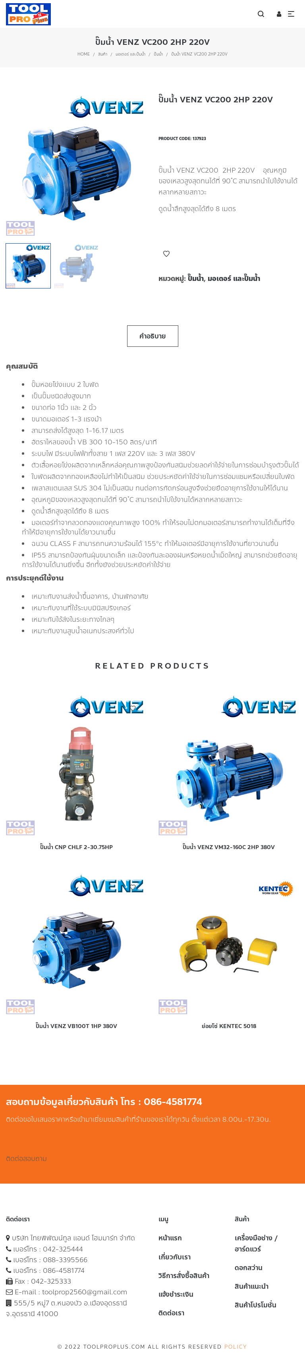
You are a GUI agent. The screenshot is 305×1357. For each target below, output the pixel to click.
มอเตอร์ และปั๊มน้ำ (130, 54)
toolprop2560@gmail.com (84, 1292)
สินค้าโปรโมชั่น (255, 1305)
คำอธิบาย (152, 336)
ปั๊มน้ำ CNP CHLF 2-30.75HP (76, 847)
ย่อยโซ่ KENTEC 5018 (229, 1026)
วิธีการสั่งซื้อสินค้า (183, 1276)
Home (83, 54)
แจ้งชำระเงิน (175, 1294)
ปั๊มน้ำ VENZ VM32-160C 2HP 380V (229, 847)
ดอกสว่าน (249, 1268)
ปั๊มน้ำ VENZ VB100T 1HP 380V (76, 1026)
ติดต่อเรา (171, 1313)
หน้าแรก (170, 1238)
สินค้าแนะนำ (251, 1286)
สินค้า (102, 54)
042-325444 (63, 1249)
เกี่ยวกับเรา (174, 1257)
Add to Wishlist (166, 254)
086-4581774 (64, 1270)
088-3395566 (65, 1260)
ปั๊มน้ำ (158, 54)
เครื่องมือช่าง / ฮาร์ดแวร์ (256, 1243)
